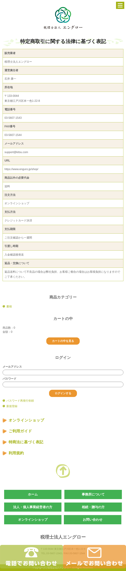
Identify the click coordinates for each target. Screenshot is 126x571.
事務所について (93, 494)
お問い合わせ (92, 519)
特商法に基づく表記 (26, 442)
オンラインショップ (26, 420)
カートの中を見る (63, 340)
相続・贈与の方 (93, 507)
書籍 (9, 306)
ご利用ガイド (20, 431)
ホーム (33, 494)
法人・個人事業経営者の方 (32, 507)
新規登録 (11, 406)
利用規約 (16, 453)
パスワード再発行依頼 (20, 400)
